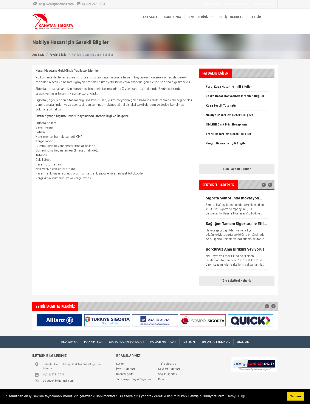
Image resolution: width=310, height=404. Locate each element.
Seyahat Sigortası (169, 369)
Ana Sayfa (38, 55)
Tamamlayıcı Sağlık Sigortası (133, 379)
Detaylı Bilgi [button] (235, 396)
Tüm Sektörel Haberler (237, 280)
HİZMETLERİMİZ (200, 17)
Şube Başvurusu (237, 4)
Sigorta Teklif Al (216, 341)
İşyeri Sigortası (125, 369)
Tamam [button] (295, 396)
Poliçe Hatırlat (231, 17)
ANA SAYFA (150, 17)
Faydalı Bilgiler (59, 55)
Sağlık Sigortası (167, 374)
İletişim (255, 17)
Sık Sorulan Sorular (126, 341)
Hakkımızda (172, 17)
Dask (161, 379)
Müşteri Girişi (264, 4)
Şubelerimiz (211, 4)
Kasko (120, 364)
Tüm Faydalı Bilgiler (237, 169)
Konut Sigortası (125, 374)
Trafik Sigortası (167, 364)
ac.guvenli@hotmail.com (58, 381)
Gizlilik (243, 341)
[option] (237, 98)
